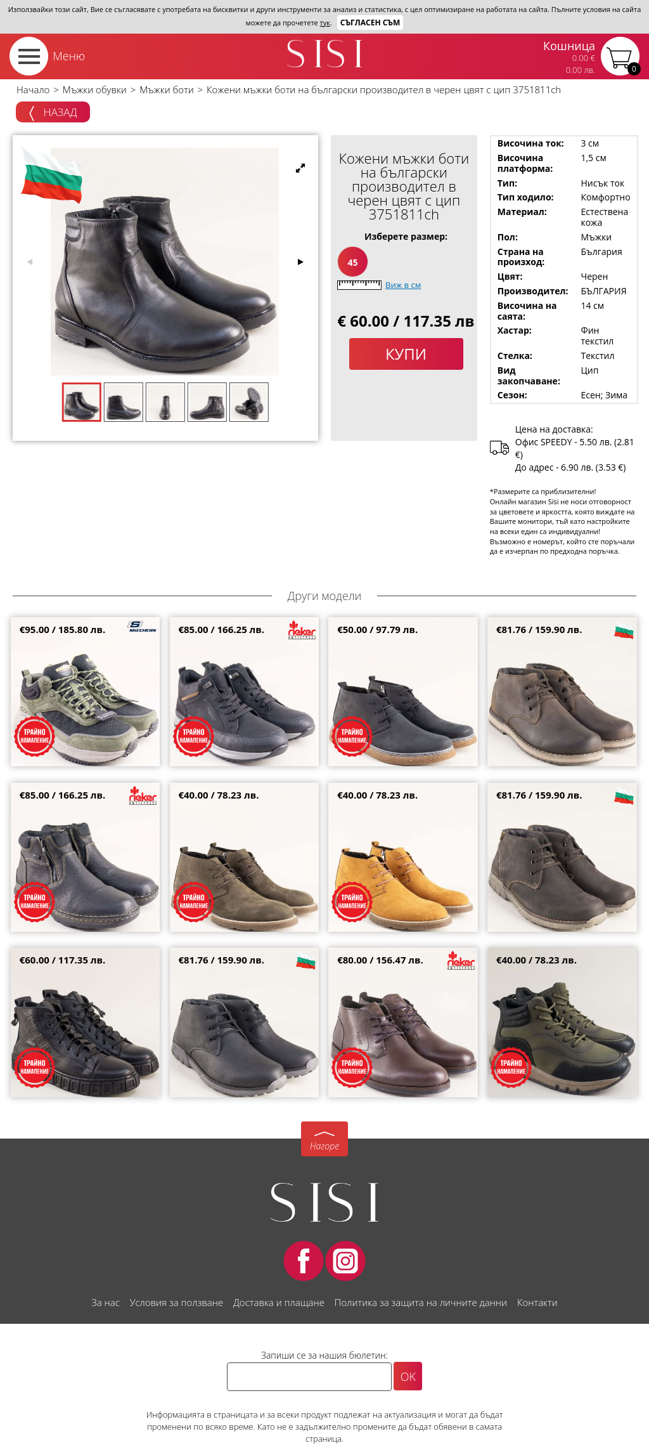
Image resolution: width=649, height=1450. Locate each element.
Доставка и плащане (278, 1302)
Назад (53, 113)
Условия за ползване (176, 1302)
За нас (105, 1302)
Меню (69, 55)
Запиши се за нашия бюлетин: (324, 1355)
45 (352, 262)
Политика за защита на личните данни (421, 1302)
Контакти (537, 1302)
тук (325, 22)
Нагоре (324, 1146)
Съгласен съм (370, 22)
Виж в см (403, 285)
